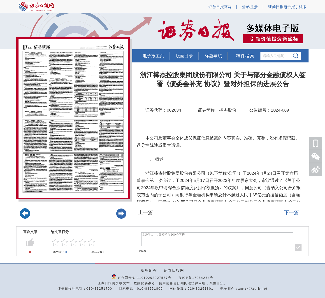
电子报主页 (153, 55)
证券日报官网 (220, 7)
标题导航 (213, 55)
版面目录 (184, 55)
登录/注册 (250, 7)
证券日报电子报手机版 (287, 7)
